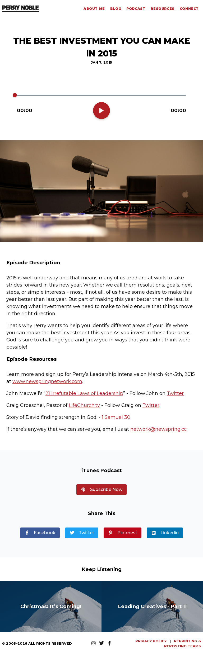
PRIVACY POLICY (151, 641)
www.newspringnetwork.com (47, 381)
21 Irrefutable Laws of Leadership (84, 393)
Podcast (135, 9)
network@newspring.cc (158, 429)
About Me (94, 9)
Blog (115, 9)
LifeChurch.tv (84, 405)
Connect (189, 9)
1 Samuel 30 (116, 417)
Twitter (175, 393)
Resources (162, 9)
